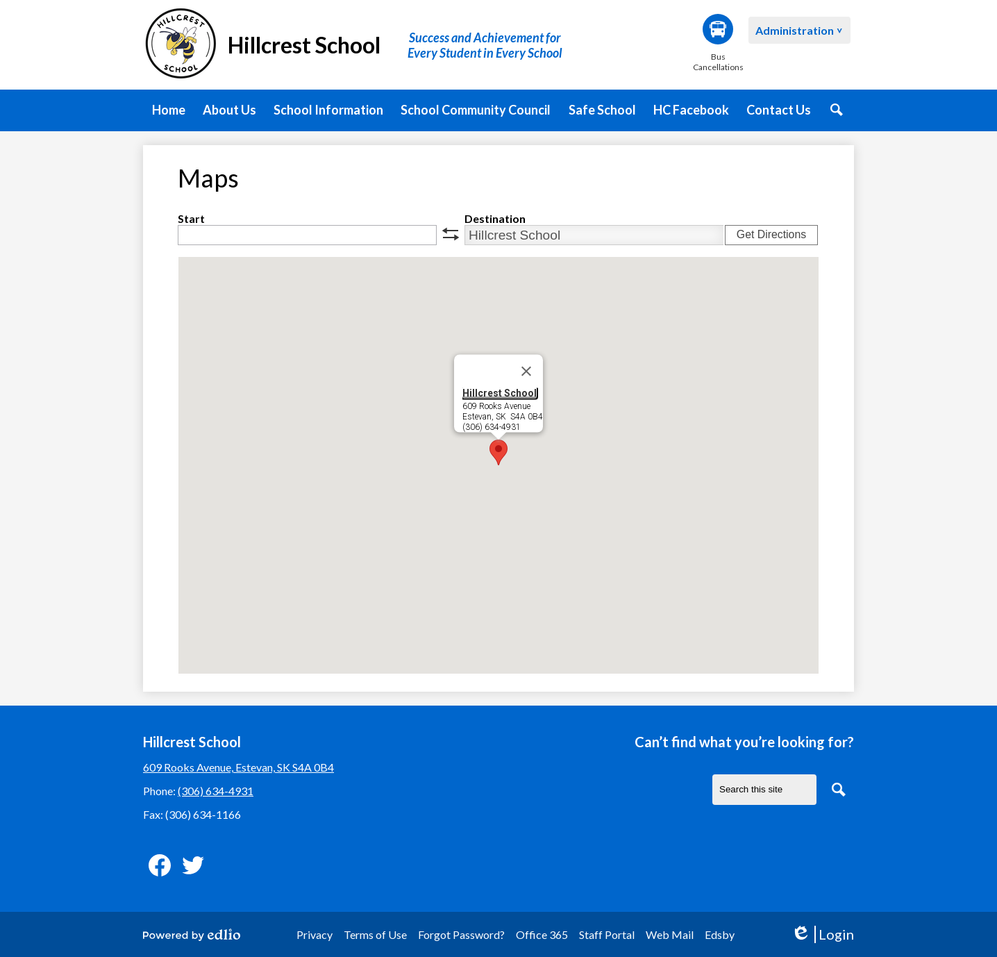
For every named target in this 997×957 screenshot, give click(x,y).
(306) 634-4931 (215, 790)
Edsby (720, 934)
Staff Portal (607, 934)
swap (450, 234)
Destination (495, 218)
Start (191, 218)
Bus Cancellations (718, 43)
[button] (229, 110)
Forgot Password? (461, 934)
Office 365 (542, 934)
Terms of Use (375, 934)
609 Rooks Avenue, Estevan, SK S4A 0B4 (238, 767)
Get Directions (771, 234)
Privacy (314, 934)
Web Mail (670, 934)
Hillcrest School (499, 393)
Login (822, 934)
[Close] (526, 371)
